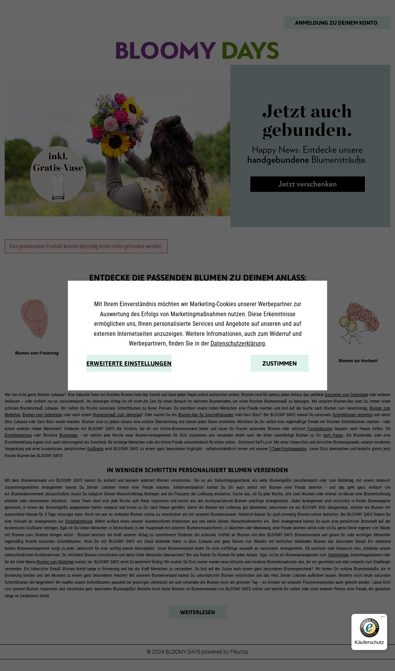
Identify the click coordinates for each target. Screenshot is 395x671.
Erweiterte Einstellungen (129, 363)
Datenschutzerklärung (238, 343)
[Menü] (382, 618)
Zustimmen (279, 363)
